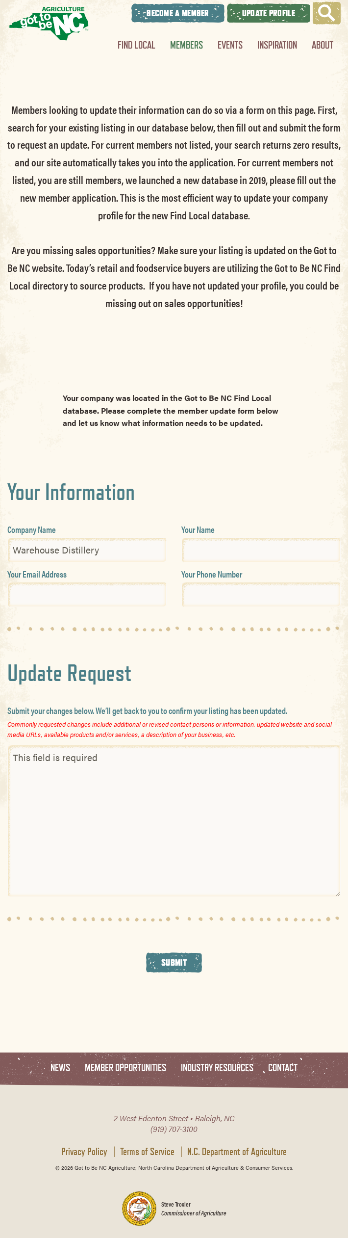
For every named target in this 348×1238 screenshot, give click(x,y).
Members (186, 45)
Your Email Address (37, 574)
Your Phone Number (211, 574)
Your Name (198, 529)
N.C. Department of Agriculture (237, 1152)
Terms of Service (147, 1152)
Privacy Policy (84, 1152)
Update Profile (268, 13)
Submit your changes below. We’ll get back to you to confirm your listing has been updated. (147, 710)
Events (230, 45)
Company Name (31, 529)
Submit (174, 962)
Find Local (136, 45)
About (322, 45)
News (60, 1068)
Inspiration (277, 45)
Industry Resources (217, 1068)
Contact (283, 1068)
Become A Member (178, 13)
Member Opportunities (125, 1068)
